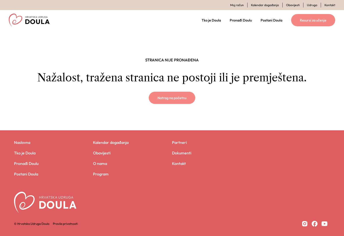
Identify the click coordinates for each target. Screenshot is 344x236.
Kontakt (329, 5)
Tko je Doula (211, 20)
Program (101, 174)
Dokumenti (181, 153)
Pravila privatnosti (65, 224)
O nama (100, 163)
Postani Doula (271, 20)
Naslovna (22, 142)
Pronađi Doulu (241, 20)
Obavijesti (293, 5)
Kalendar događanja (265, 5)
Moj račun (237, 5)
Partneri (179, 142)
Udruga (312, 5)
